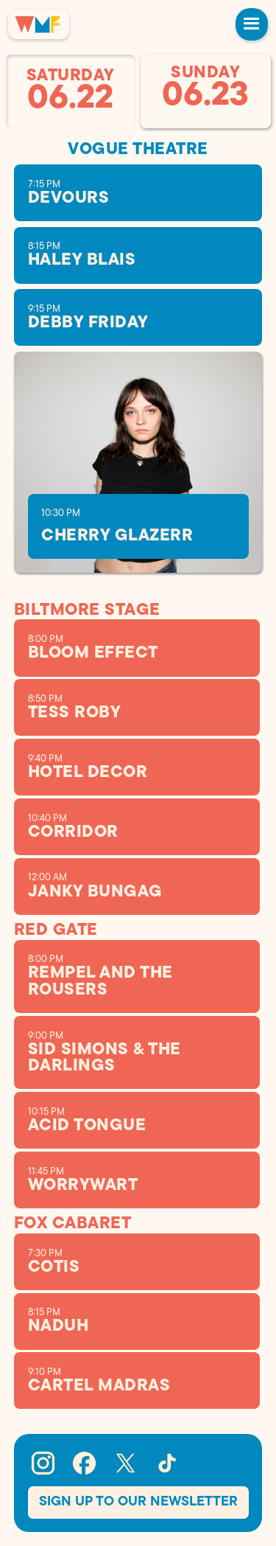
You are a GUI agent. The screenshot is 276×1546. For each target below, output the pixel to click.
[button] (252, 24)
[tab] (70, 92)
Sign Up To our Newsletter (138, 1502)
